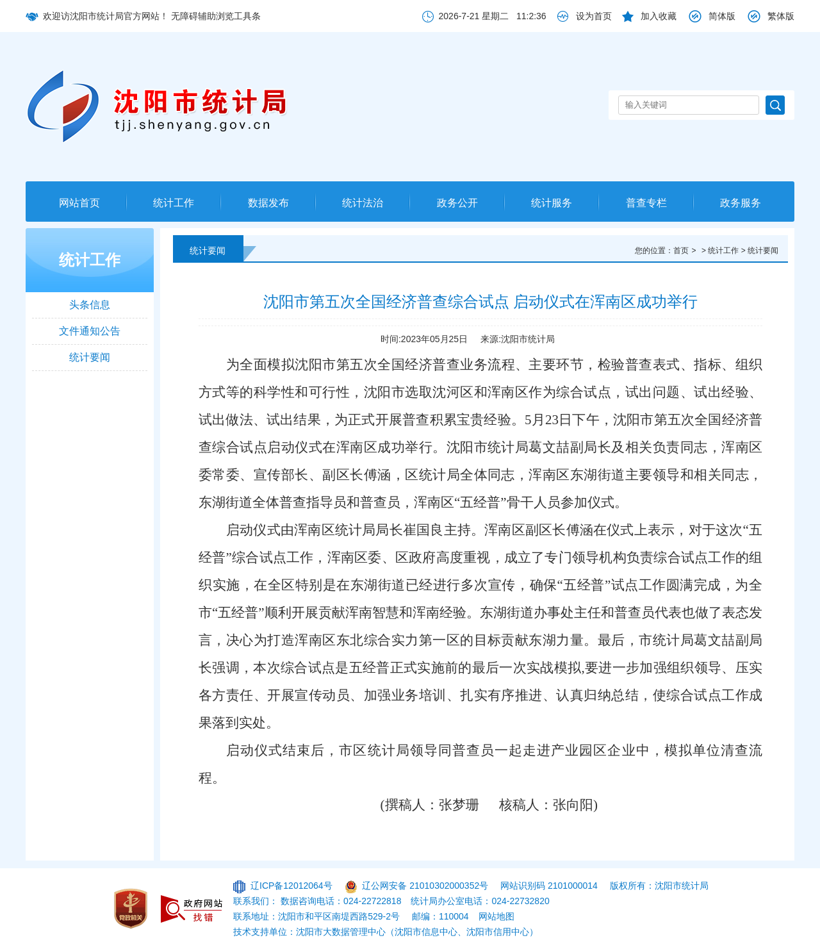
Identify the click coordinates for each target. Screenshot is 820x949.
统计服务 (551, 202)
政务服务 (740, 202)
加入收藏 (658, 16)
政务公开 (457, 202)
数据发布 (268, 202)
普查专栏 (646, 202)
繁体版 (780, 16)
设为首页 (594, 16)
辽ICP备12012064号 (291, 885)
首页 (681, 250)
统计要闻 (89, 357)
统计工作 (173, 202)
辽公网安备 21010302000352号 (425, 885)
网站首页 (79, 202)
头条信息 (89, 304)
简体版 (722, 16)
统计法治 (362, 202)
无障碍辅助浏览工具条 (216, 16)
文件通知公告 (89, 331)
